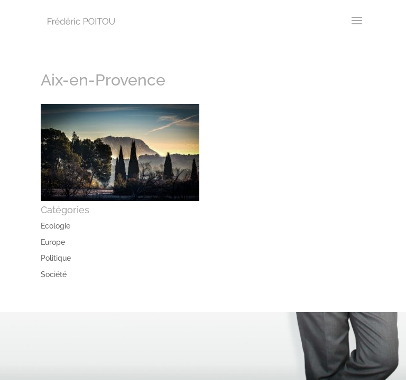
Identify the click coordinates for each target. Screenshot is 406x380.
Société (54, 274)
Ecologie (55, 226)
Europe (53, 242)
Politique (56, 258)
